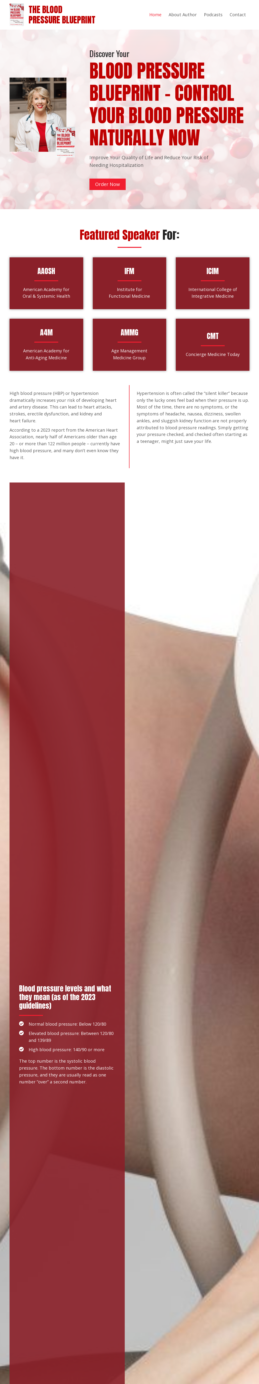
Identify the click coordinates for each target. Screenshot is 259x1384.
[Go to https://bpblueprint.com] (19, 14)
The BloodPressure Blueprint (62, 14)
